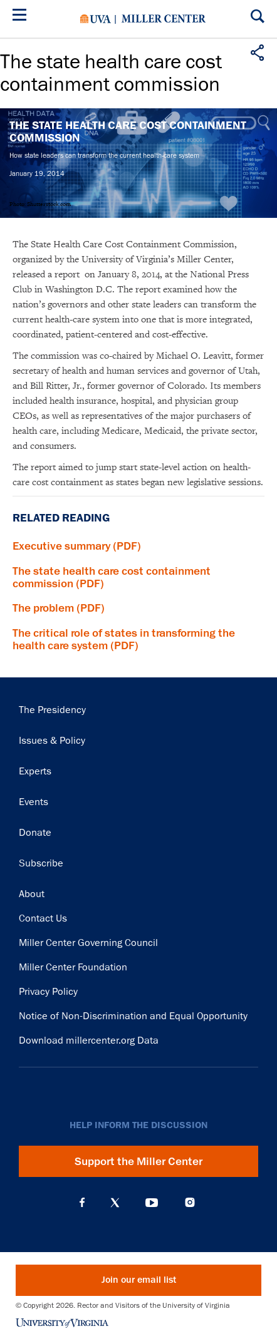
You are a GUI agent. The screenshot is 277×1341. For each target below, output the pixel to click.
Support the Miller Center (138, 1161)
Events (33, 802)
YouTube (151, 1203)
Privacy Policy (48, 991)
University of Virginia (95, 19)
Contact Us (43, 918)
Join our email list (139, 1280)
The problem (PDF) (59, 608)
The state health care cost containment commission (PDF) (112, 577)
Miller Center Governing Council (88, 943)
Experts (35, 771)
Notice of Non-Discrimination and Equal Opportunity (133, 1016)
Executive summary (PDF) (77, 546)
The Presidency (52, 710)
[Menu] (22, 16)
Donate (35, 832)
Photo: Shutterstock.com (40, 204)
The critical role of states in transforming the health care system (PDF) (124, 639)
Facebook (82, 1203)
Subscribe (41, 863)
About (31, 894)
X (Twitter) (115, 1202)
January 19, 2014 (37, 173)
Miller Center (164, 19)
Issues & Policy (52, 740)
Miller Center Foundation (73, 967)
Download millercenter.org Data (89, 1040)
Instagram (189, 1202)
